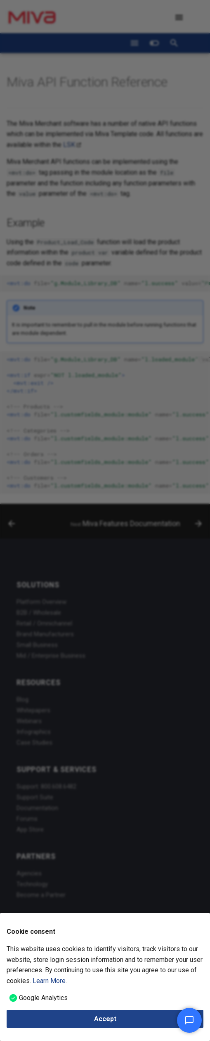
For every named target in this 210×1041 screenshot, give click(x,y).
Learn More (49, 981)
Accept (105, 1019)
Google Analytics (43, 998)
